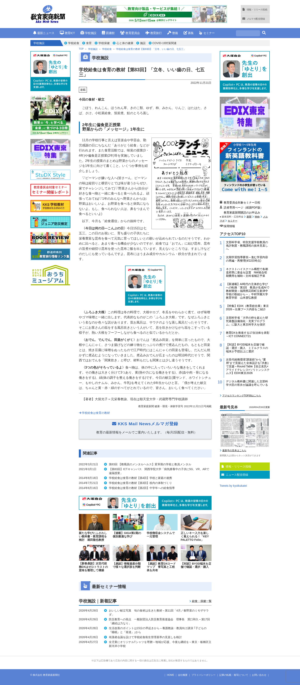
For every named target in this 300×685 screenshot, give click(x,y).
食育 (89, 43)
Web (257, 216)
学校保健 (104, 43)
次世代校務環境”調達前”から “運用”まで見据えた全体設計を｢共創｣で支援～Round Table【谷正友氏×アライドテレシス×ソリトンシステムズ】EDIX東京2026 (248, 366)
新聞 (249, 216)
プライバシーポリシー (204, 675)
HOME (170, 675)
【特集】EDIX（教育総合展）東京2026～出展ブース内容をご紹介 (247, 307)
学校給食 (73, 43)
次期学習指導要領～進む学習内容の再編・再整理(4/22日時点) (247, 259)
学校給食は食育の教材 (94, 412)
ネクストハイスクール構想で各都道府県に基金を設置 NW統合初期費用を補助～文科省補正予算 (247, 272)
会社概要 (183, 675)
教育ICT (67, 33)
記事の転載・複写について (233, 675)
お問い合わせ (259, 675)
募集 (189, 33)
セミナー (207, 33)
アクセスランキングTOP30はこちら (241, 395)
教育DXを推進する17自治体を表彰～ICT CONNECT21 (247, 334)
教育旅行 (153, 33)
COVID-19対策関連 (165, 43)
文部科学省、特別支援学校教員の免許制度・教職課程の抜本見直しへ (247, 246)
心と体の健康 (124, 43)
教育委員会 (130, 33)
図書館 (108, 33)
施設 (143, 43)
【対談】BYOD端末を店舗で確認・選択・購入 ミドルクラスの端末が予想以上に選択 (247, 348)
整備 (172, 33)
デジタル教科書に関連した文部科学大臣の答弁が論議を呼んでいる (247, 383)
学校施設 (88, 33)
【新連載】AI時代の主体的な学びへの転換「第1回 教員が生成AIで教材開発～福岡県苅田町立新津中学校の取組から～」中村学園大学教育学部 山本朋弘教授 (247, 290)
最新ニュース (43, 33)
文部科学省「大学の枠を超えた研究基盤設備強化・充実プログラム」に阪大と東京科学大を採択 (247, 321)
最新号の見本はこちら (234, 450)
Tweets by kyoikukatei (233, 485)
